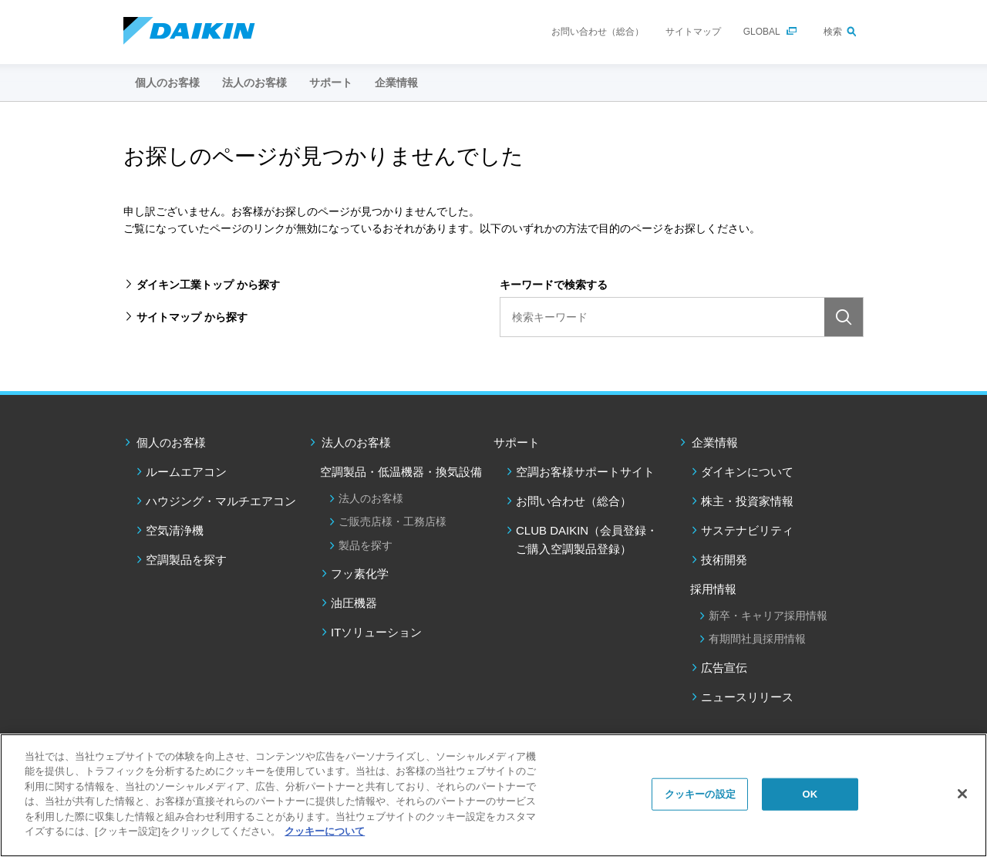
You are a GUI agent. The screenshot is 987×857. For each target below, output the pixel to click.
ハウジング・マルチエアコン (221, 501)
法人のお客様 (356, 442)
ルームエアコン (186, 471)
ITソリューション (376, 632)
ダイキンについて (747, 471)
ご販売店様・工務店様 (392, 521)
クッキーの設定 (700, 794)
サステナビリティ (747, 530)
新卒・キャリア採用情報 (768, 615)
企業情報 (715, 442)
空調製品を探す (186, 559)
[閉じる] (962, 794)
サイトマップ (693, 31)
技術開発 (724, 559)
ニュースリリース (747, 696)
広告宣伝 (724, 667)
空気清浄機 (175, 530)
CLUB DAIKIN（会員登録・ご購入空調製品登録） (587, 539)
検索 (833, 31)
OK (809, 794)
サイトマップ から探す (192, 317)
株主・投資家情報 (747, 501)
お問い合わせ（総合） (597, 31)
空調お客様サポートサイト (585, 471)
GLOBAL (761, 31)
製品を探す (365, 545)
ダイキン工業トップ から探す (208, 284)
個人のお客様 (171, 442)
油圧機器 (354, 602)
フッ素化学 (360, 573)
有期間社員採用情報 (757, 639)
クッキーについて (325, 831)
